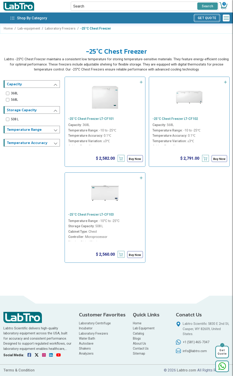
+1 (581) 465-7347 (196, 342)
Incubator (86, 328)
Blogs (137, 338)
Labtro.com (186, 370)
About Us (139, 343)
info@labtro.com (195, 351)
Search (207, 6)
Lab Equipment (143, 328)
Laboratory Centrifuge (95, 323)
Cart (224, 4)
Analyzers (86, 353)
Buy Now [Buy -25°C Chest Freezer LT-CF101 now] (135, 159)
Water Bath (87, 338)
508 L (15, 119)
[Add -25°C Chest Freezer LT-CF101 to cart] (121, 158)
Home (8, 28)
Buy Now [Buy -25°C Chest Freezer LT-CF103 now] (135, 255)
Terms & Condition (19, 370)
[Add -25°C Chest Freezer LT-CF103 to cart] (121, 254)
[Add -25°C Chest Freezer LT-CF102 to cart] (205, 158)
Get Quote (207, 18)
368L (14, 93)
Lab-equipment (29, 28)
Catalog (138, 333)
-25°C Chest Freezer (95, 28)
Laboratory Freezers (60, 28)
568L (14, 99)
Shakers (85, 348)
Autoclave (86, 343)
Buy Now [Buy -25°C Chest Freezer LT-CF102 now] (219, 159)
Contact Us (141, 348)
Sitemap (139, 353)
